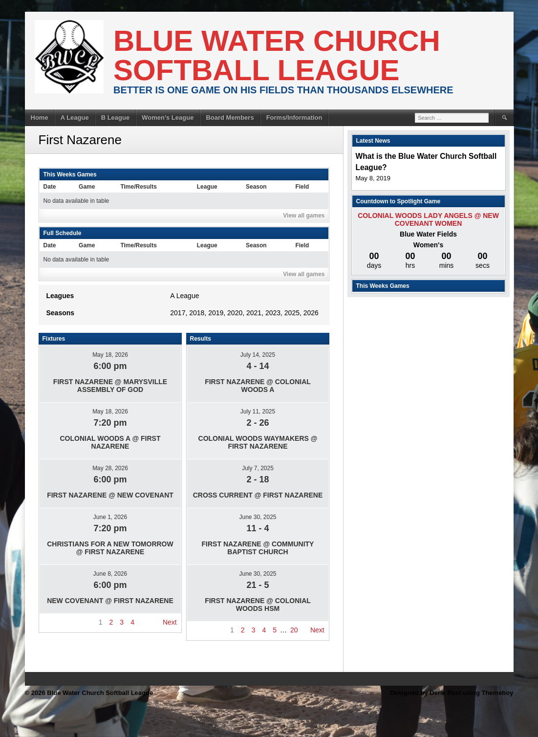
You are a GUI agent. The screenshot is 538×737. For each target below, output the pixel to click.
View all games (303, 215)
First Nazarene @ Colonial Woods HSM (258, 604)
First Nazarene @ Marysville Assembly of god (110, 385)
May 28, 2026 (110, 468)
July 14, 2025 (257, 354)
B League (115, 117)
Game (87, 186)
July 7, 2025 (258, 468)
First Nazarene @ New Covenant (110, 495)
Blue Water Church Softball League (276, 55)
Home (39, 117)
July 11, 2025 (257, 411)
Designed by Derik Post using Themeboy (451, 692)
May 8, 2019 (373, 178)
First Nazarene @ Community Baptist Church (258, 548)
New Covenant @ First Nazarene (110, 601)
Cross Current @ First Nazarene (258, 495)
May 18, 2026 (110, 354)
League (207, 186)
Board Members (230, 117)
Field (302, 186)
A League (75, 117)
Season (256, 186)
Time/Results (138, 186)
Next (170, 622)
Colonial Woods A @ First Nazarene (110, 442)
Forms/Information (294, 117)
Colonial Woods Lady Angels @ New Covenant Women (428, 219)
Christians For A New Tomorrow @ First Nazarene (110, 548)
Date (49, 186)
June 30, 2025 (257, 517)
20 (294, 630)
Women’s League (168, 117)
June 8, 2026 (110, 573)
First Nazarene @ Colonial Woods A (258, 385)
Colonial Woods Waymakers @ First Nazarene (258, 442)
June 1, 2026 (110, 517)
